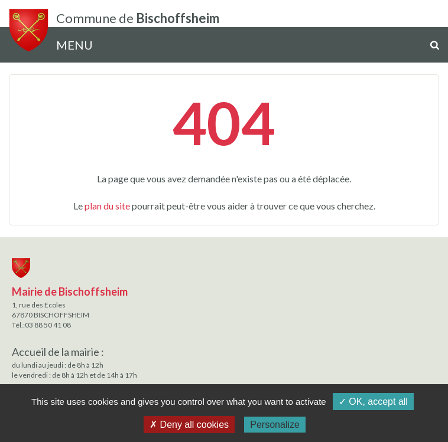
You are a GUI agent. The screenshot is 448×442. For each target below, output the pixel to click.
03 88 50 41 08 (48, 324)
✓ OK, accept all (373, 402)
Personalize (275, 425)
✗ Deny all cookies (189, 425)
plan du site (107, 205)
